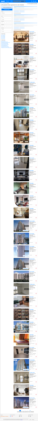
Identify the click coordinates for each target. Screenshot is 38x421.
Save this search (7, 9)
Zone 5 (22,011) (3, 38)
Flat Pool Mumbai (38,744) (4, 45)
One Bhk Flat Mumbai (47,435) (4, 44)
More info (21, 419)
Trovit (1, 3)
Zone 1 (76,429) (3, 36)
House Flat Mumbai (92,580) (4, 43)
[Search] (24, 1)
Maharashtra (4, 3)
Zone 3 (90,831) (3, 35)
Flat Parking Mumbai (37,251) (4, 46)
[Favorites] (31, 1)
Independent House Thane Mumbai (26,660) (6, 47)
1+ (4, 22)
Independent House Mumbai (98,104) (5, 42)
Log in (35, 1)
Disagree (33, 419)
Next (30, 410)
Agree (30, 419)
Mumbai (8, 3)
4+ (11, 22)
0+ (2, 22)
